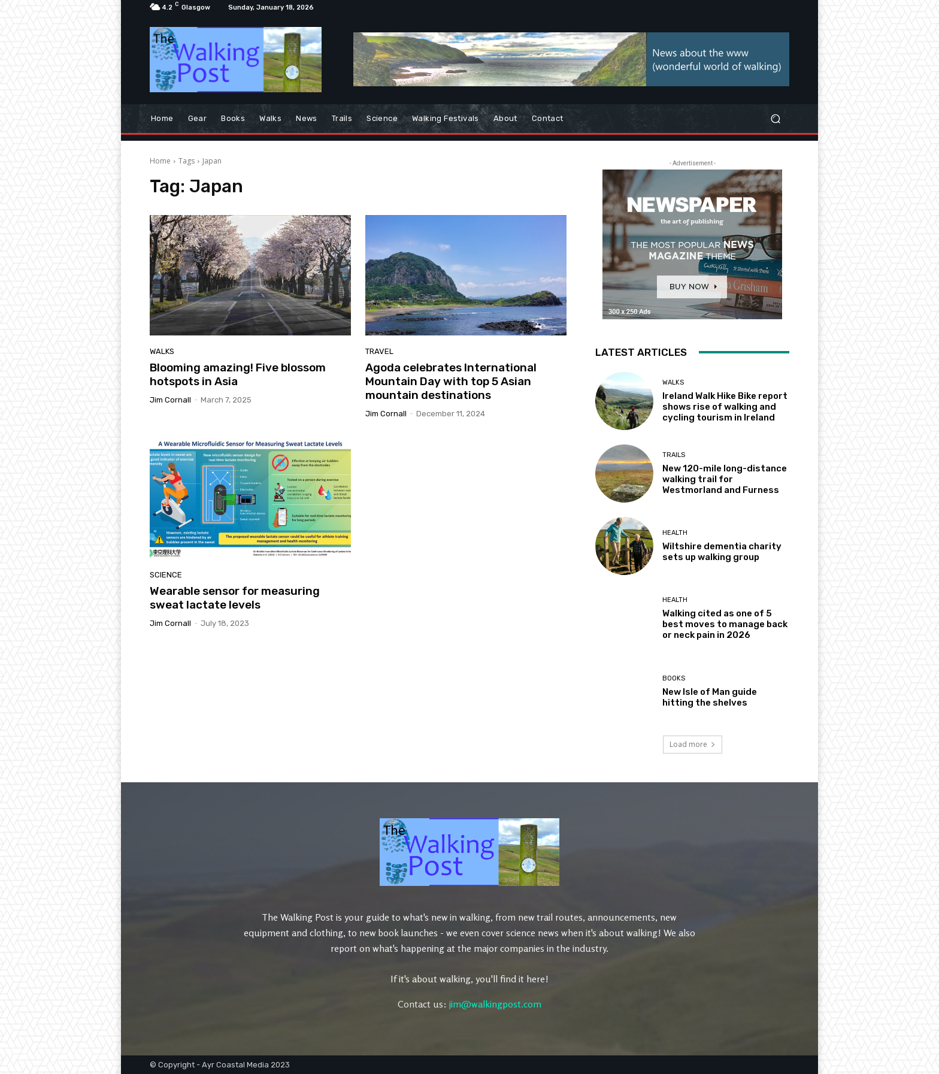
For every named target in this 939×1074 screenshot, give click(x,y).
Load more (693, 744)
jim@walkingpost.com (495, 1004)
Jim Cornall (170, 399)
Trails (673, 455)
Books (673, 678)
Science (166, 575)
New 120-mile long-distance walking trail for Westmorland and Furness (724, 479)
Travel (379, 351)
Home (160, 161)
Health (674, 533)
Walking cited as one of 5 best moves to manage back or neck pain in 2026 (724, 624)
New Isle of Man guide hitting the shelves (709, 697)
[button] (775, 118)
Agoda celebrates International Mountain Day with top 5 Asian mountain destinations (451, 381)
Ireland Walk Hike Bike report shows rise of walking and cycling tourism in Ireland (724, 407)
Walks (162, 351)
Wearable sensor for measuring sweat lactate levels (235, 598)
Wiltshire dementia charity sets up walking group (722, 551)
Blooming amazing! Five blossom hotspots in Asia (238, 374)
